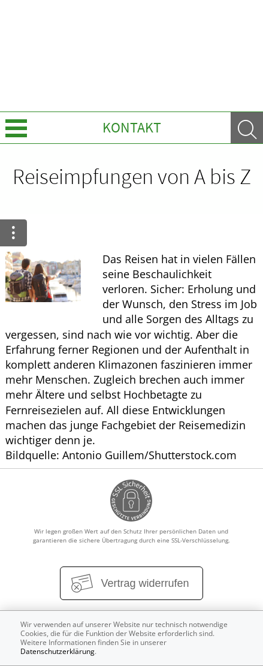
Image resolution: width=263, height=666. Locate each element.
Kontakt (131, 127)
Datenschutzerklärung (57, 651)
